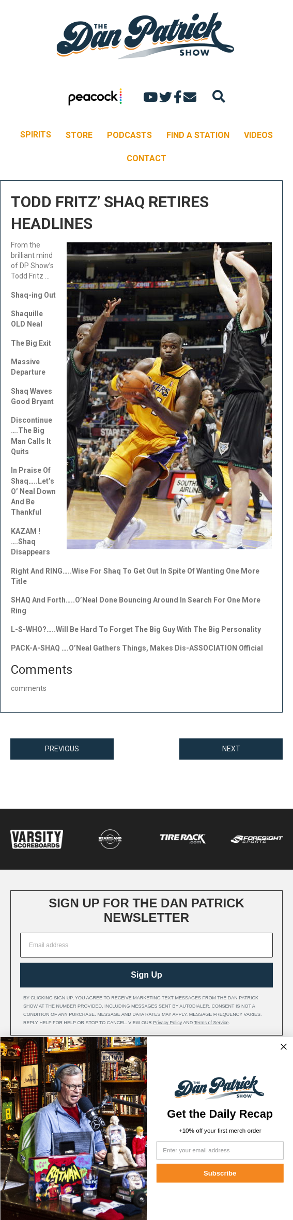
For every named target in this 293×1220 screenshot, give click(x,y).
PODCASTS (129, 135)
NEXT (231, 749)
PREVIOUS (62, 749)
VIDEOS (258, 135)
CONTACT (146, 158)
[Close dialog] (283, 1046)
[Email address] (146, 945)
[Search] (218, 96)
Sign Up (146, 974)
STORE (79, 135)
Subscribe (220, 1173)
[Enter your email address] (219, 1150)
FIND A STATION (197, 135)
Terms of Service (211, 1022)
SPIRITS (35, 135)
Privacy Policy (167, 1022)
